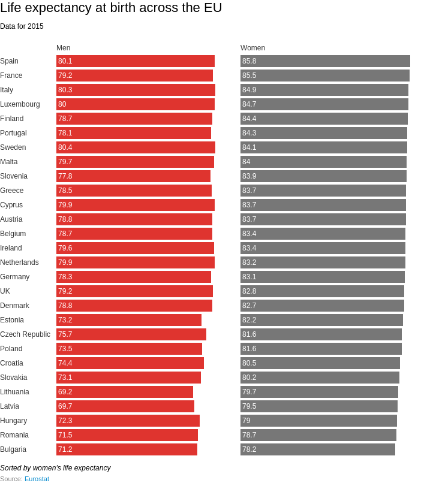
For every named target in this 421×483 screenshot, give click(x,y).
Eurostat (37, 478)
